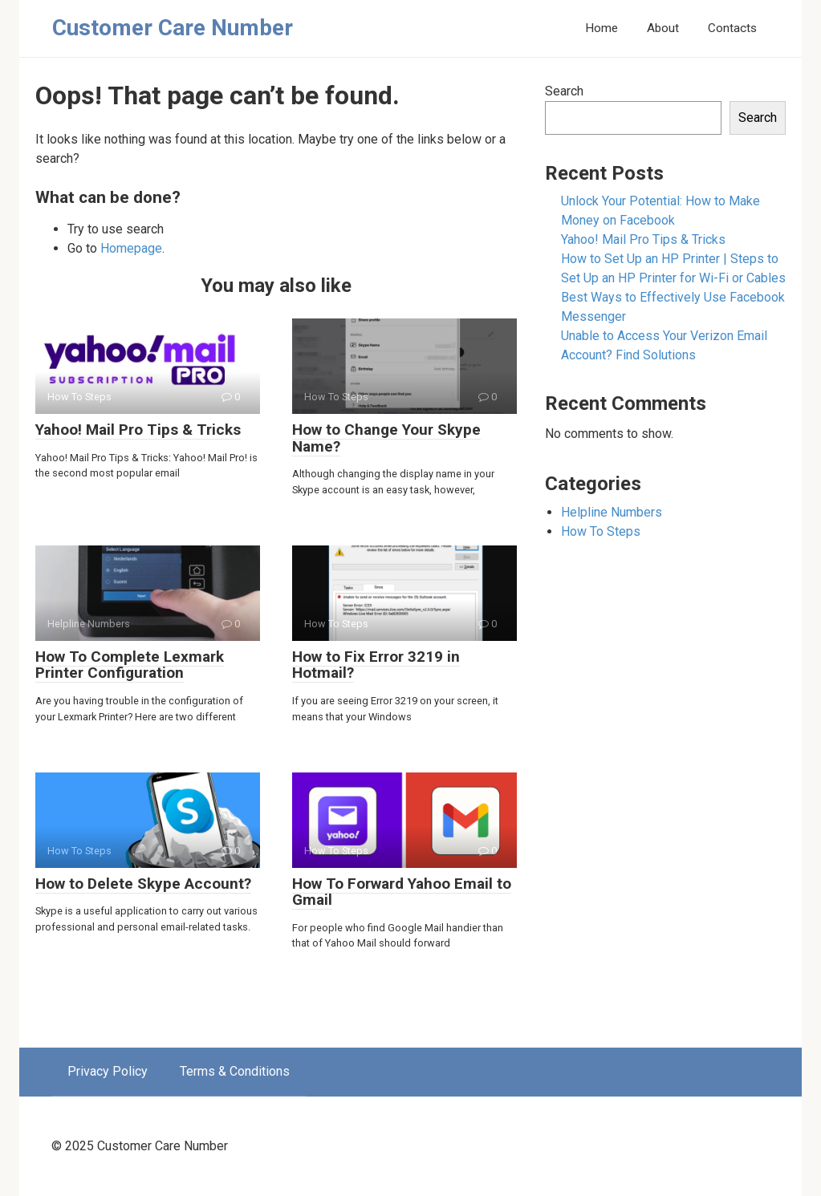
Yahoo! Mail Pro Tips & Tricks (138, 429)
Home (601, 28)
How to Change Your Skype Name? (386, 438)
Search (564, 91)
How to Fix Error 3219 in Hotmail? (376, 665)
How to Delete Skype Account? (143, 883)
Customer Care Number (172, 27)
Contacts (732, 28)
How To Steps (600, 531)
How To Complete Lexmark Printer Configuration (129, 665)
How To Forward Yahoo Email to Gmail (401, 892)
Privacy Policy (107, 1071)
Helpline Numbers (611, 512)
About (663, 28)
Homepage (131, 248)
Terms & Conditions (235, 1071)
